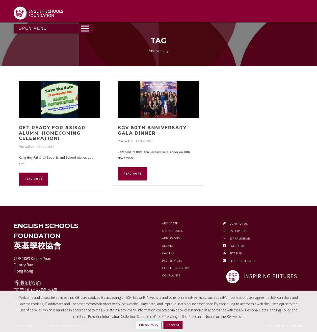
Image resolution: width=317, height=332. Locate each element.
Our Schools (172, 231)
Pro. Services (172, 260)
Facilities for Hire (176, 268)
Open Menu (33, 28)
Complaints (171, 275)
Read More (33, 179)
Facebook (237, 246)
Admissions (171, 238)
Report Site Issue (243, 261)
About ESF (170, 223)
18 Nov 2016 (144, 141)
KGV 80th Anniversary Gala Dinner (152, 130)
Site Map (236, 253)
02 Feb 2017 (45, 146)
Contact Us (239, 223)
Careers (168, 253)
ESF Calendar (240, 238)
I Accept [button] (173, 325)
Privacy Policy (148, 325)
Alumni (167, 245)
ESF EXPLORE (238, 231)
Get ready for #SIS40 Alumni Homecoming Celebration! (52, 133)
